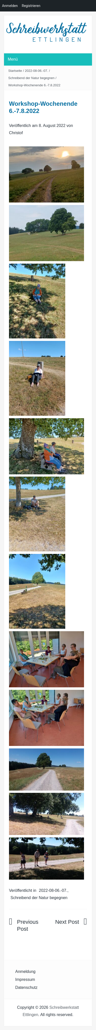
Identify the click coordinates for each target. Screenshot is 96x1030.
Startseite (15, 71)
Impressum (25, 979)
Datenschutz (26, 987)
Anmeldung (25, 971)
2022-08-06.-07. (36, 71)
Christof (16, 133)
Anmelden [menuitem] (10, 6)
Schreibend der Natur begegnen (31, 78)
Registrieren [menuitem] (31, 6)
